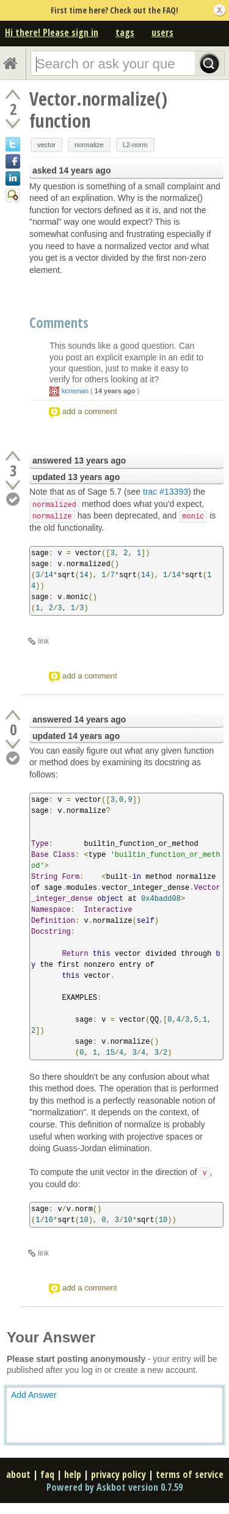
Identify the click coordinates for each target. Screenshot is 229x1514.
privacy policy (118, 1474)
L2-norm (135, 144)
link (43, 641)
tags (124, 32)
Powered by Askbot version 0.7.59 (114, 1487)
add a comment (89, 411)
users (162, 32)
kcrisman (75, 391)
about (18, 1474)
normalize (89, 144)
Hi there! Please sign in (51, 32)
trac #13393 (165, 492)
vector (46, 144)
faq (47, 1474)
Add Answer (34, 1395)
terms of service (190, 1474)
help (72, 1474)
